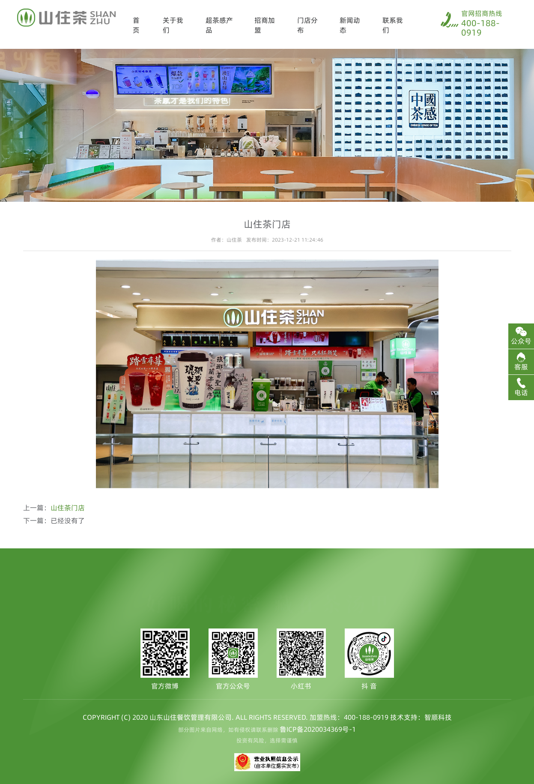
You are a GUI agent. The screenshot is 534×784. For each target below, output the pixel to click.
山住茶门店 (68, 507)
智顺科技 (438, 717)
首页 (136, 25)
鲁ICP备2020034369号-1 (318, 729)
